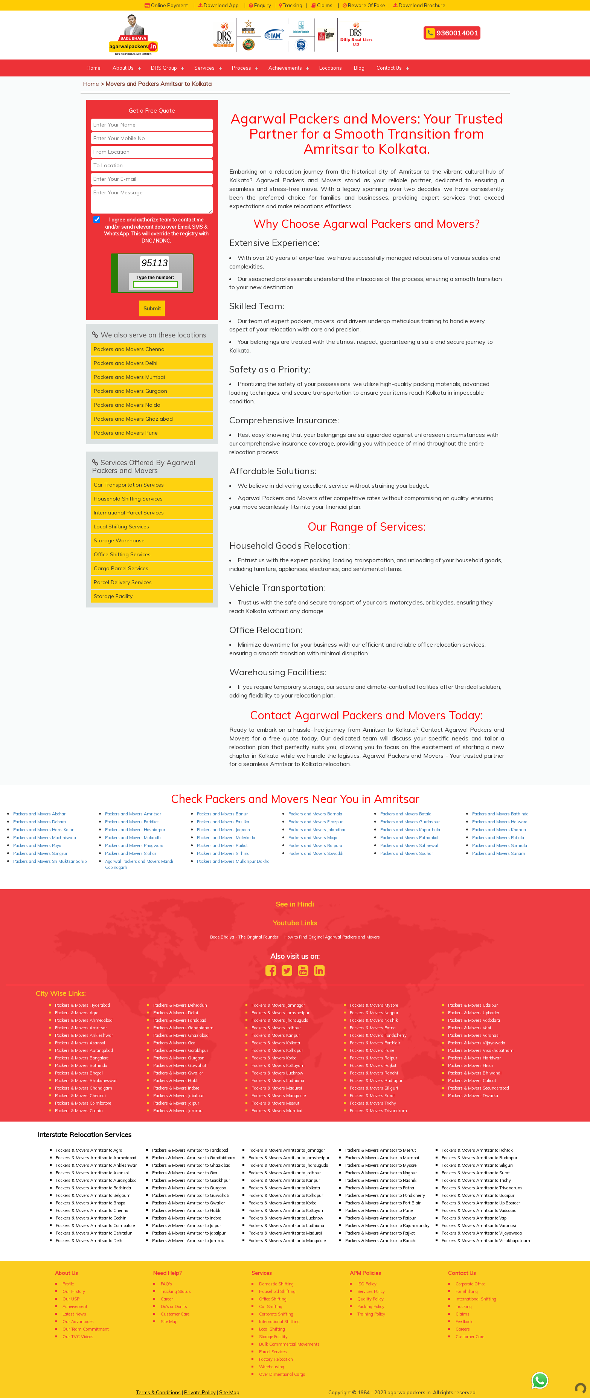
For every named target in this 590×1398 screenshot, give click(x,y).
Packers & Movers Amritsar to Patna (379, 1187)
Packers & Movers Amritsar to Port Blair (383, 1203)
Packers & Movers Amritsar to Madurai (285, 1233)
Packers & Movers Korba (274, 1058)
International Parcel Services (129, 512)
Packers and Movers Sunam (498, 853)
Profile (68, 1284)
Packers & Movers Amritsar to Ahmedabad (96, 1157)
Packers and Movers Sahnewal (409, 845)
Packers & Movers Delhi (175, 1012)
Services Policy (371, 1291)
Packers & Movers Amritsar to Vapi (475, 1218)
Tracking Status (176, 1291)
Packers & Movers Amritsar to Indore (186, 1218)
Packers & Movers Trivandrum (378, 1110)
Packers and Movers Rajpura (315, 845)
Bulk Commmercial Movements (289, 1344)
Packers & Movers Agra (77, 1012)
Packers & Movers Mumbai (277, 1110)
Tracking (290, 5)
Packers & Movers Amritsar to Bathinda (93, 1187)
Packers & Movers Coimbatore (83, 1103)
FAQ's (166, 1284)
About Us (123, 68)
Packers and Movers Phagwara (134, 845)
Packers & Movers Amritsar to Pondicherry (385, 1195)
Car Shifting (270, 1306)
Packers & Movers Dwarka (473, 1095)
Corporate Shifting (276, 1314)
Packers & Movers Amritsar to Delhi (89, 1240)
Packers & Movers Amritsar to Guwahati (190, 1195)
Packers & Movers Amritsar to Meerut (380, 1150)
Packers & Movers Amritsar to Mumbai (382, 1157)
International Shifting (279, 1321)
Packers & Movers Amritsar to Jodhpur (285, 1172)
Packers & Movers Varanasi (474, 1035)
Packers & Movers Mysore (374, 1005)
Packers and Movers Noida (127, 404)
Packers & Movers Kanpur (276, 1035)
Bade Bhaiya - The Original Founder (244, 937)
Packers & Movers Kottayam (278, 1065)
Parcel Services (273, 1351)
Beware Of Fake (364, 5)
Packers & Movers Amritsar (81, 1027)
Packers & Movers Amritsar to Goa (184, 1172)
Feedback (464, 1321)
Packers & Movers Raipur (373, 1058)
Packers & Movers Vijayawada (476, 1042)
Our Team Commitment (86, 1329)
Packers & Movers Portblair (375, 1042)
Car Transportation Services (129, 484)
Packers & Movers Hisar (470, 1065)
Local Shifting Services (121, 526)
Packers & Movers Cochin (79, 1110)
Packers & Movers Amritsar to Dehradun (94, 1233)
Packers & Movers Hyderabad (82, 1005)
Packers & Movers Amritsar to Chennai (93, 1210)
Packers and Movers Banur (222, 814)
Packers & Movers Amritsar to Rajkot (380, 1233)
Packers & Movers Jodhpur (276, 1027)
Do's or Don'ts (174, 1306)
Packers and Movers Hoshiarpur (135, 829)
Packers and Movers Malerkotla (226, 837)
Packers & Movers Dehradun (180, 1005)
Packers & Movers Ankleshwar (84, 1035)
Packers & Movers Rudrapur (376, 1080)
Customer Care (175, 1314)
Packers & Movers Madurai (277, 1088)
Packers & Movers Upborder (473, 1012)
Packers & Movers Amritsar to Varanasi (479, 1225)
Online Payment (166, 5)
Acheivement (75, 1306)
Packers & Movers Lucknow (277, 1073)
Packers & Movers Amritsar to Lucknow (286, 1218)
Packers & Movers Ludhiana (278, 1080)
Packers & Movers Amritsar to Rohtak (477, 1150)
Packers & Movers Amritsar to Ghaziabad (191, 1165)
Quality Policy (370, 1299)
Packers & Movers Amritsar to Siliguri (477, 1165)
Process (241, 68)
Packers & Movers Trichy (373, 1103)
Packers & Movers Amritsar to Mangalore (287, 1240)
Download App (218, 5)
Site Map (169, 1321)
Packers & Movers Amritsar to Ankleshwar (96, 1165)
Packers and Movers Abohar (39, 814)
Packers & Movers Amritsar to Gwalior (188, 1203)
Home (94, 68)
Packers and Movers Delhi (125, 363)
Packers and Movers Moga (312, 837)
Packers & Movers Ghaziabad (181, 1035)
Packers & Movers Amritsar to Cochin (91, 1218)
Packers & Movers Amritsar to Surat (476, 1172)
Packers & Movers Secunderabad (478, 1088)
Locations (330, 68)
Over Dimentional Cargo (282, 1374)
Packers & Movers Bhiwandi (475, 1073)
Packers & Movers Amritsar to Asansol (92, 1172)
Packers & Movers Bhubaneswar (86, 1080)
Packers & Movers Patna (373, 1027)
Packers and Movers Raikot (222, 845)
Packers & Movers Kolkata (276, 1042)
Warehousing (271, 1366)
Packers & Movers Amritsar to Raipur (380, 1218)
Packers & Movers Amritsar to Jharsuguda (288, 1165)
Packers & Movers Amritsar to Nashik (380, 1180)
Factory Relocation (276, 1359)
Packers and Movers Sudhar (406, 853)
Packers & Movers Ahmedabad (84, 1020)
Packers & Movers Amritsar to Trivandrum (482, 1187)
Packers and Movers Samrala (499, 845)
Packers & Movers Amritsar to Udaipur (478, 1195)
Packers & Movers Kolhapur (277, 1050)
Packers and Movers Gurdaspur (410, 821)
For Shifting (467, 1291)
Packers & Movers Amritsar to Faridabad (190, 1150)
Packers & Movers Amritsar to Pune (379, 1210)
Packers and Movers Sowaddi (315, 853)
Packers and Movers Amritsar (133, 814)
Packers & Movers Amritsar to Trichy (476, 1180)
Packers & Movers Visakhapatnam (481, 1050)
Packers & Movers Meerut (275, 1103)
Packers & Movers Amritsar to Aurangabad (96, 1180)
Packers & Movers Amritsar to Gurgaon (189, 1187)
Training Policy (371, 1314)
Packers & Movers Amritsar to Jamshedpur (289, 1157)
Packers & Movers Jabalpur (178, 1095)
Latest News (74, 1314)
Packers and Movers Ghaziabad (133, 418)
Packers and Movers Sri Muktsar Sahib (50, 861)
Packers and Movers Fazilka (223, 821)
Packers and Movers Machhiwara (44, 837)
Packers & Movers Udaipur (473, 1005)
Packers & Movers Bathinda (81, 1065)
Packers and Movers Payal (38, 845)
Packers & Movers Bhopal (79, 1073)
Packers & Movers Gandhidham (183, 1027)
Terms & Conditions (158, 1392)
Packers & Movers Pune (372, 1050)
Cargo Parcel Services (121, 568)
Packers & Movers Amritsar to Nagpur (381, 1172)
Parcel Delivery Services (123, 582)
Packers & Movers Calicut (472, 1080)
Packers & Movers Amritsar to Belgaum (93, 1195)
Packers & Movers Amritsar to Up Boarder (481, 1203)
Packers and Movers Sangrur (40, 853)
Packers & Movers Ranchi (374, 1073)
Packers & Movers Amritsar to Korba (283, 1203)
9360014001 (452, 33)
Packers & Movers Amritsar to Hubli (186, 1210)
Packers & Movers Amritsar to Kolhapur (286, 1195)
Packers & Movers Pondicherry (378, 1035)
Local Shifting (272, 1329)
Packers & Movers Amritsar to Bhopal (91, 1203)
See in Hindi (295, 904)
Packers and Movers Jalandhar (317, 829)
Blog (359, 68)
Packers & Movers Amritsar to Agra (89, 1150)
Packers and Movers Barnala (315, 814)
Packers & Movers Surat (372, 1095)
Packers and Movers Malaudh (133, 837)
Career (167, 1299)
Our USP (71, 1299)
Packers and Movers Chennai (130, 349)
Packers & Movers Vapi (469, 1027)
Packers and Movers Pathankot (409, 837)
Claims (321, 5)
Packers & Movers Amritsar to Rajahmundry (387, 1225)
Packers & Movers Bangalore (81, 1058)
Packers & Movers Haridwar (474, 1058)
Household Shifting (277, 1291)
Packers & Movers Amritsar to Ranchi (380, 1240)
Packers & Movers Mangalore (279, 1095)
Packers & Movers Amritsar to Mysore (380, 1165)
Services (204, 68)
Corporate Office (470, 1284)
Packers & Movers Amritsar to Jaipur (186, 1225)
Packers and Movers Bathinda (500, 814)
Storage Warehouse (119, 540)
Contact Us (389, 68)
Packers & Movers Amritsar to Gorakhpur (191, 1180)
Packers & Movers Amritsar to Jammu (188, 1240)
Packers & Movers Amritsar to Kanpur (284, 1180)
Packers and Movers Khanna (499, 829)
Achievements (285, 68)
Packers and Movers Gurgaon (130, 391)
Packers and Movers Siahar (130, 853)
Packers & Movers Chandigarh (83, 1088)
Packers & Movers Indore (176, 1088)
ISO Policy (367, 1284)
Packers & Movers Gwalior (178, 1073)
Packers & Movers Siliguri (374, 1088)
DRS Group (164, 68)
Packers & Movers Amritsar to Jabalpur (189, 1233)
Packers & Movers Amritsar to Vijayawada (482, 1233)
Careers (463, 1329)
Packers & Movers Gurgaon (178, 1058)
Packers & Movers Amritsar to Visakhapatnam (486, 1240)
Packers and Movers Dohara (39, 821)
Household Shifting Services (128, 498)
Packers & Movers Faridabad (179, 1020)
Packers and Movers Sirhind (223, 853)
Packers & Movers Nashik (374, 1020)
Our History (74, 1291)
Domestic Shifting (276, 1284)
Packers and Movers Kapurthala (410, 829)
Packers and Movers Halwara (499, 821)
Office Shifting (273, 1299)
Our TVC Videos (78, 1336)
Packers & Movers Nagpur (374, 1012)
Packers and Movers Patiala (498, 837)
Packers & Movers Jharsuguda (280, 1020)
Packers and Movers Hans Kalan (44, 829)
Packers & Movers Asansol (80, 1042)
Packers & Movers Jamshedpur (280, 1012)
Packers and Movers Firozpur (315, 821)
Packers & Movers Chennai (80, 1095)
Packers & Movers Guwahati (180, 1065)
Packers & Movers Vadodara (474, 1020)
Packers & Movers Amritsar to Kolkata (284, 1187)
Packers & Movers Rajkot (373, 1065)
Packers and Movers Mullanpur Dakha (233, 861)
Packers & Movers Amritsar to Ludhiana (286, 1225)
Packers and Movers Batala (405, 814)
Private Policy (200, 1392)
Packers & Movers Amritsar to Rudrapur (479, 1157)
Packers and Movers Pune (126, 432)
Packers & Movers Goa (174, 1042)
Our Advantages (78, 1321)
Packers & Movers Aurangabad (84, 1050)
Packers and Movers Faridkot (132, 821)
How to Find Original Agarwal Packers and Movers (332, 937)
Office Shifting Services (122, 554)
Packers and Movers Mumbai (129, 377)
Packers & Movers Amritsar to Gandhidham (193, 1157)
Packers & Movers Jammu (178, 1110)
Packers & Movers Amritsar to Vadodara (479, 1210)
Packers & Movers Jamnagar (278, 1005)
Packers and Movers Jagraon (223, 829)
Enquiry (260, 5)
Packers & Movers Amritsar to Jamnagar (287, 1150)
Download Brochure (419, 5)
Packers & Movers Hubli (175, 1080)
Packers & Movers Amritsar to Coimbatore (95, 1225)
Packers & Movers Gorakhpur (180, 1050)
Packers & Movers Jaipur (176, 1103)
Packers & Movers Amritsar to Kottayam (287, 1210)
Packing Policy (370, 1306)
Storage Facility (113, 596)
